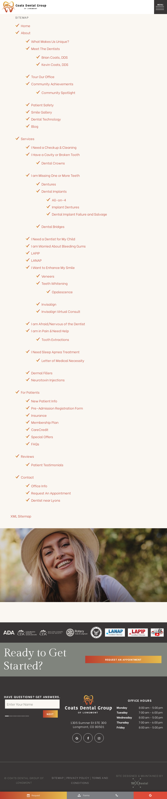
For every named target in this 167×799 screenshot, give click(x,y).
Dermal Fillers (41, 372)
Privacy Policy (77, 778)
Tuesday (122, 713)
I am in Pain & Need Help (50, 331)
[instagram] (99, 738)
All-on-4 (59, 199)
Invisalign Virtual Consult (61, 311)
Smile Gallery (41, 112)
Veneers (48, 276)
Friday (121, 727)
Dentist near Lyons (45, 500)
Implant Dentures (65, 207)
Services (27, 138)
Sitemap (58, 778)
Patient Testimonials (47, 465)
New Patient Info (44, 400)
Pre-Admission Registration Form (57, 408)
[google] (77, 738)
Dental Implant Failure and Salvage (79, 214)
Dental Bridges (53, 226)
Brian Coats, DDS (55, 57)
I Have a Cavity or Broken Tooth (55, 154)
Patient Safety (42, 104)
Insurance (39, 415)
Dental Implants (54, 191)
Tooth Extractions (55, 339)
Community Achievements (52, 84)
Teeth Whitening (55, 283)
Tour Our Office (42, 76)
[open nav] (161, 7)
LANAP (36, 260)
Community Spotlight (58, 92)
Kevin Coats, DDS (55, 64)
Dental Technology (46, 119)
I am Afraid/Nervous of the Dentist (58, 323)
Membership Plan (44, 422)
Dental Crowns (53, 163)
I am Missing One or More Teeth (55, 175)
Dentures (49, 184)
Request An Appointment (51, 493)
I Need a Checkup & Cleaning (53, 147)
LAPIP (35, 253)
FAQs (35, 443)
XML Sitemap (21, 516)
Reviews (27, 456)
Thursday (123, 722)
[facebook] (88, 738)
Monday (122, 708)
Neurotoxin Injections (48, 380)
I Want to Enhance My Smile (53, 267)
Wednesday (124, 717)
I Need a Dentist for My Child (53, 238)
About (25, 32)
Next (50, 714)
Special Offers (42, 436)
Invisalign (49, 304)
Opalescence (62, 292)
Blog (34, 126)
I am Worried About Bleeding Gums (58, 246)
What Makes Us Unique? (50, 41)
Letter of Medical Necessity (63, 360)
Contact (27, 477)
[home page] (24, 7)
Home (25, 25)
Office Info (39, 485)
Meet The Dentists (45, 48)
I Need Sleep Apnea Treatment (55, 351)
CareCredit (39, 429)
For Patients (30, 392)
